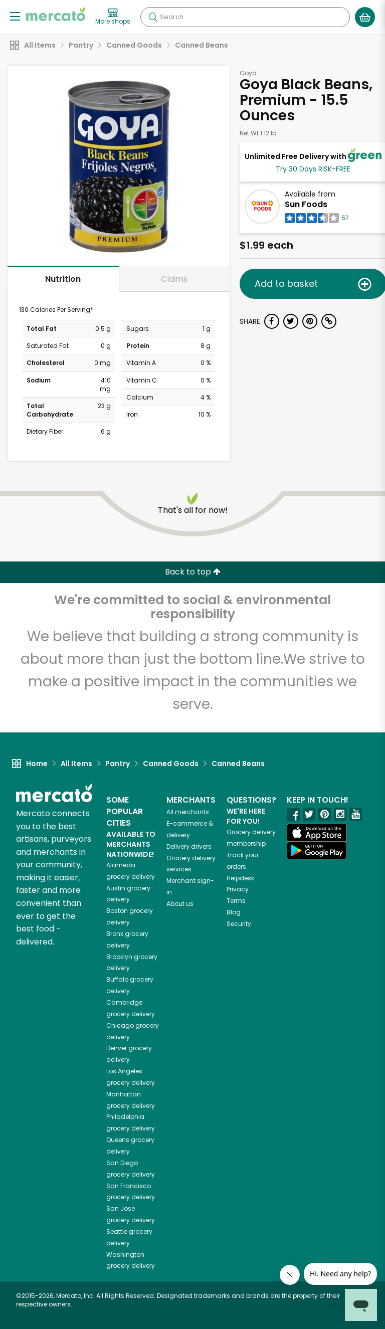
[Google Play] (317, 850)
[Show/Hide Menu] (15, 16)
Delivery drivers (189, 846)
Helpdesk (240, 878)
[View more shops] (112, 17)
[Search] (245, 17)
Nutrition (63, 279)
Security (239, 923)
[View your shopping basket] (365, 17)
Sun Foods (306, 204)
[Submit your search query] (153, 17)
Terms (236, 900)
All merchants (187, 812)
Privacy (238, 889)
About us (180, 903)
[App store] (317, 833)
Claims (174, 279)
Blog (234, 912)
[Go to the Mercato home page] (55, 14)
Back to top (193, 572)
